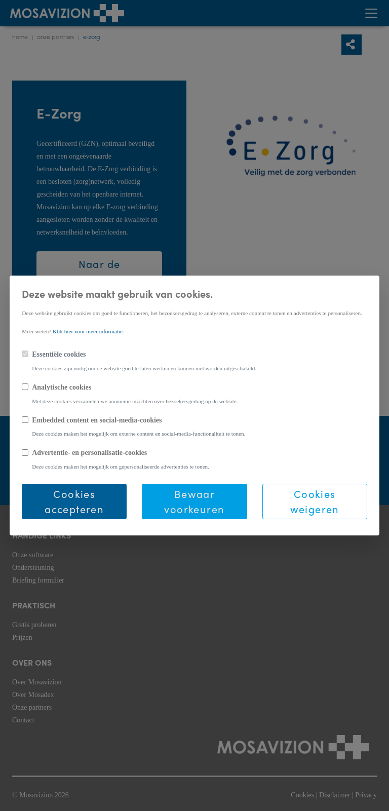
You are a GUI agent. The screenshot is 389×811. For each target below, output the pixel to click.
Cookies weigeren (314, 501)
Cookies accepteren (74, 501)
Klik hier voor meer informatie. (88, 331)
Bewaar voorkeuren (194, 501)
